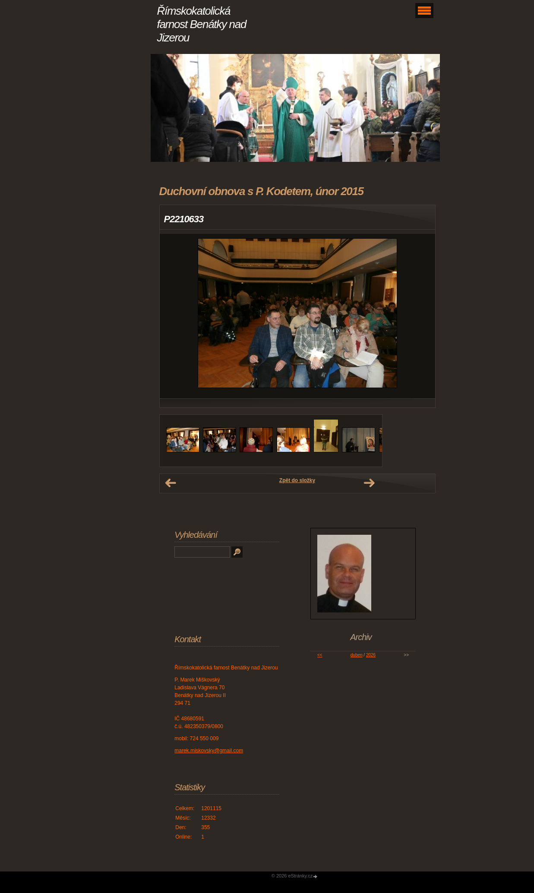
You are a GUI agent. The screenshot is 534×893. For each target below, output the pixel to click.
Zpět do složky (297, 480)
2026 (371, 655)
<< (319, 655)
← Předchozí (170, 482)
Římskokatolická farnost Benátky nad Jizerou (201, 24)
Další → (369, 482)
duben (357, 655)
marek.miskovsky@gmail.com (208, 751)
